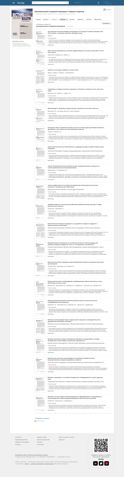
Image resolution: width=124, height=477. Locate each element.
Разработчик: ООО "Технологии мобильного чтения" (31, 455)
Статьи (55, 19)
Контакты (89, 19)
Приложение (97, 19)
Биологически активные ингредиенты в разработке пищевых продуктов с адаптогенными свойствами (73, 224)
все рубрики (70, 26)
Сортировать (106, 23)
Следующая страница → (43, 418)
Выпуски (46, 19)
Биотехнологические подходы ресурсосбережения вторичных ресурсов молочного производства (76, 263)
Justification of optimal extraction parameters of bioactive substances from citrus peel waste (75, 90)
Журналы (62, 439)
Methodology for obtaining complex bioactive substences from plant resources (73, 108)
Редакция (80, 19)
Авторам (72, 19)
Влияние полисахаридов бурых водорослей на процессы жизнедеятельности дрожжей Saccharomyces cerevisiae (74, 320)
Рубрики (63, 19)
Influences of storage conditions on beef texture (63, 70)
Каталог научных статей (66, 437)
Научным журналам (43, 439)
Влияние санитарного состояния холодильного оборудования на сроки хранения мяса (75, 378)
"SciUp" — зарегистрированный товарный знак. (39, 464)
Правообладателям (21, 439)
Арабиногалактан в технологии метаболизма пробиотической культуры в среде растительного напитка (75, 205)
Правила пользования (22, 442)
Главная (38, 19)
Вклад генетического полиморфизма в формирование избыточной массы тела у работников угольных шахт (75, 282)
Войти (106, 2)
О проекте (18, 437)
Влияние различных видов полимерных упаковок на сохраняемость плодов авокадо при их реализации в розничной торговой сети (73, 339)
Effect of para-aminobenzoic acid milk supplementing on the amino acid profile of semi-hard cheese (76, 51)
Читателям (40, 444)
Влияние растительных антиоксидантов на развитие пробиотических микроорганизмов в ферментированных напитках (71, 359)
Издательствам (42, 437)
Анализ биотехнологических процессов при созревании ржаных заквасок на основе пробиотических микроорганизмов (73, 166)
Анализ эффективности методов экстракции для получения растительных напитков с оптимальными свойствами (73, 186)
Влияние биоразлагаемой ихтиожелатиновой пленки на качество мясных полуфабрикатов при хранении (72, 301)
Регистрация (108, 3)
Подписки (77, 3)
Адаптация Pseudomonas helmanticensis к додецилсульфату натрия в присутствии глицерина (76, 147)
